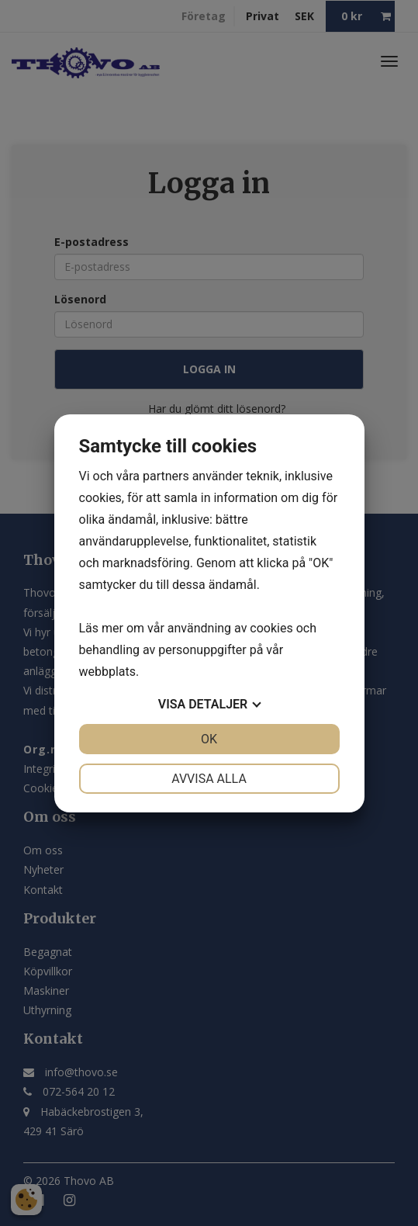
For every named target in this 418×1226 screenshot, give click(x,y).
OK (209, 739)
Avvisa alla (209, 778)
